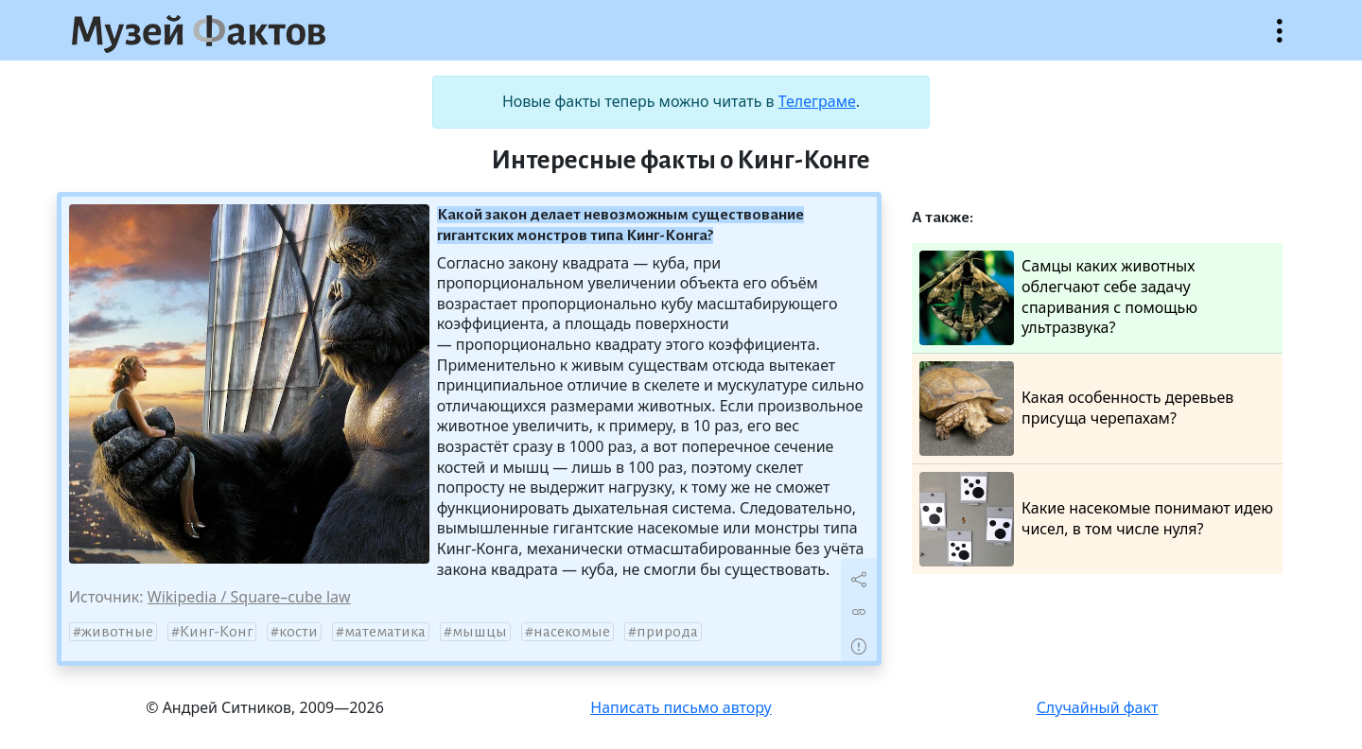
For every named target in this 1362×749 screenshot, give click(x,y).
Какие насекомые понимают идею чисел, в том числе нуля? (1096, 519)
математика (385, 631)
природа (667, 631)
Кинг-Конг (216, 631)
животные (117, 631)
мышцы (479, 631)
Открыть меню (1280, 40)
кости (298, 631)
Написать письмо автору (681, 707)
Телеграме (817, 101)
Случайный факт (1098, 707)
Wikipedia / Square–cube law (249, 596)
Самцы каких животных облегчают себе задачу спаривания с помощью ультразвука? (1058, 298)
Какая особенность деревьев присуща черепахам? (1076, 408)
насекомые (571, 631)
